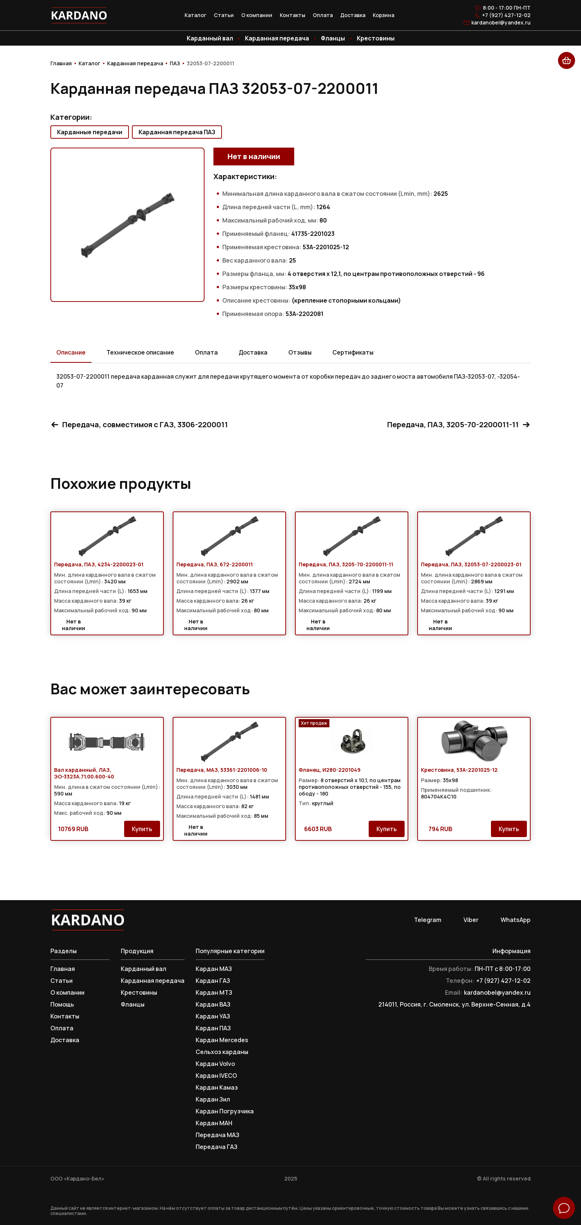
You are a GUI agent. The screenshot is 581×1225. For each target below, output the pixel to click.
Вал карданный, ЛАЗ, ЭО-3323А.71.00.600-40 (84, 773)
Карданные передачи (89, 132)
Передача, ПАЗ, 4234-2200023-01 (98, 564)
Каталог (195, 15)
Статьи (224, 15)
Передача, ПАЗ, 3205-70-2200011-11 (459, 424)
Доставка (352, 15)
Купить (142, 829)
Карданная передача (277, 38)
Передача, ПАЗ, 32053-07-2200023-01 (471, 564)
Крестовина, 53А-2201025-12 (459, 770)
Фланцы (333, 38)
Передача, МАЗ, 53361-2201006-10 (221, 770)
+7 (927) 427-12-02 (506, 15)
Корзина (383, 15)
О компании (256, 15)
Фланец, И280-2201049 (330, 770)
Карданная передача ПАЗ (177, 132)
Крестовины (376, 38)
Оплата (323, 15)
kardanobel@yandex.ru (501, 22)
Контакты (292, 15)
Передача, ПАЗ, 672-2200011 (214, 564)
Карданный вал (210, 38)
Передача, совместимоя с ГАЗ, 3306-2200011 (139, 424)
